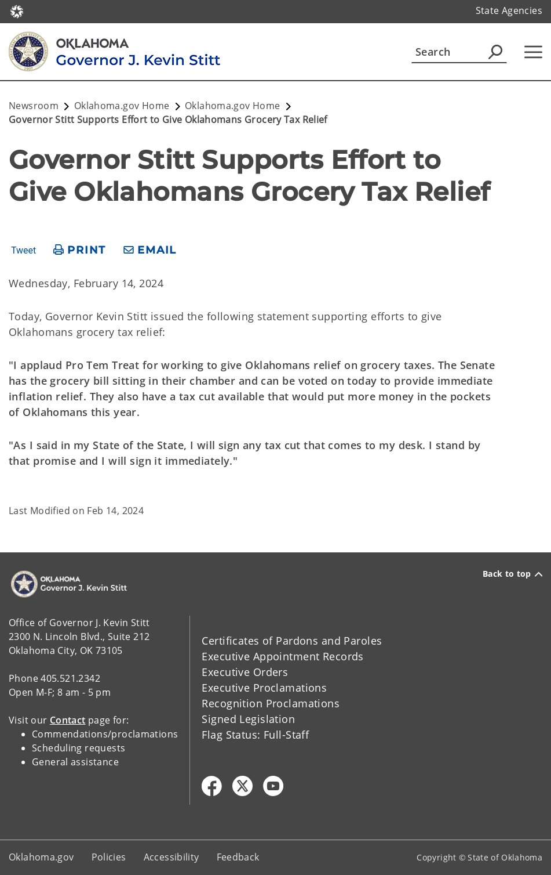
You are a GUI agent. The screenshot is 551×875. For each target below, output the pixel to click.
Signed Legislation (248, 719)
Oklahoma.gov (41, 857)
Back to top (512, 574)
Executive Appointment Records (282, 656)
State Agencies (509, 10)
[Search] (459, 51)
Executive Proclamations (264, 688)
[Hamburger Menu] (533, 52)
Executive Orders (245, 672)
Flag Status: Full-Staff (255, 735)
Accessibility (171, 857)
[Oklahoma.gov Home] (17, 10)
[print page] (79, 250)
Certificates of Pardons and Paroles (292, 641)
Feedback (238, 857)
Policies (109, 857)
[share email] (150, 250)
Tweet (23, 250)
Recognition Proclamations (271, 703)
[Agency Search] (495, 51)
